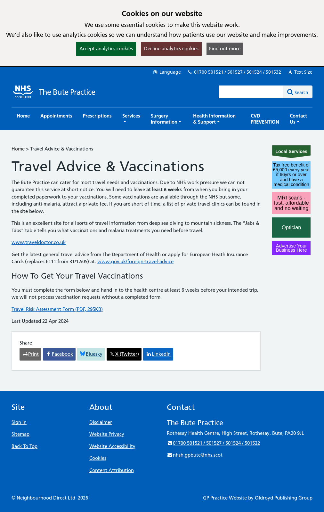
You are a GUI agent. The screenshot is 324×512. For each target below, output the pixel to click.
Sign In (19, 422)
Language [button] (166, 72)
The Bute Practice (67, 92)
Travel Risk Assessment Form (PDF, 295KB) (57, 309)
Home (18, 149)
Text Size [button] (299, 72)
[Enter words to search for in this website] (251, 91)
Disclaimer (100, 422)
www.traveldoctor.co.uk (39, 242)
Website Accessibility (112, 446)
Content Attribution (111, 470)
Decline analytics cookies (171, 48)
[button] (131, 119)
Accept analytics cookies (106, 48)
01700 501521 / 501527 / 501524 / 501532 (234, 72)
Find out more (224, 48)
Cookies (97, 458)
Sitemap (20, 434)
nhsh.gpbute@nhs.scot (195, 455)
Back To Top (24, 446)
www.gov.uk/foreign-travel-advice (135, 261)
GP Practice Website (225, 498)
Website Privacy (106, 434)
